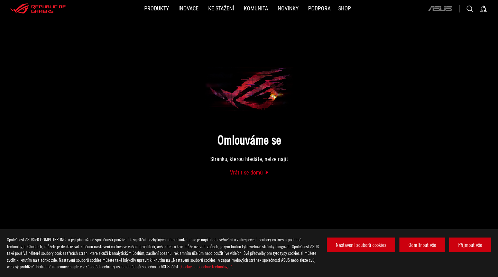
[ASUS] (440, 8)
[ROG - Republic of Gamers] (38, 8)
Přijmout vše (470, 244)
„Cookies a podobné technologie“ (205, 266)
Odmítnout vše (422, 244)
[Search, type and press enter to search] (469, 8)
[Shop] (344, 8)
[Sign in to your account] (483, 8)
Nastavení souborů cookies (361, 244)
